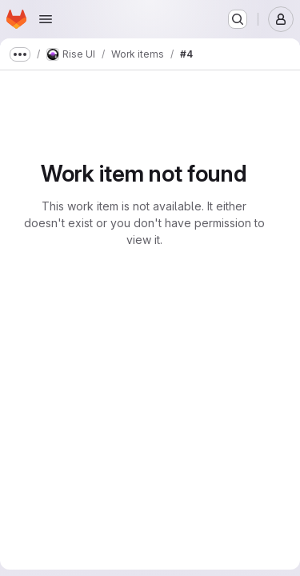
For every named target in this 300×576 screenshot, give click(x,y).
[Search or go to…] (237, 19)
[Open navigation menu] (45, 19)
